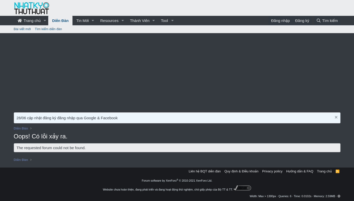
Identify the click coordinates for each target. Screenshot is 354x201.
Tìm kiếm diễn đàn (48, 29)
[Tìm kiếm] (327, 20)
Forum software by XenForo (177, 180)
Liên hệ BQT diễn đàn (205, 171)
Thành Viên (139, 20)
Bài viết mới (22, 29)
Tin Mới (82, 20)
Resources (109, 20)
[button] (44, 20)
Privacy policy (272, 171)
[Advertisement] (177, 71)
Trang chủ (29, 20)
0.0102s (306, 196)
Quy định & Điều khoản (241, 171)
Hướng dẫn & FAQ (299, 171)
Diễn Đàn (60, 20)
